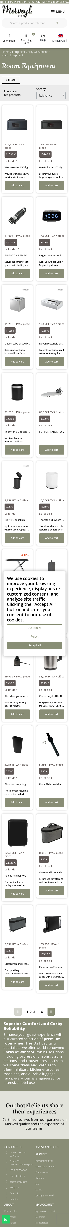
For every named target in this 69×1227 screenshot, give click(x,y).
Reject (34, 636)
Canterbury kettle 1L (51, 696)
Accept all (34, 645)
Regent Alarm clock (50, 255)
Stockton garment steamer (20, 696)
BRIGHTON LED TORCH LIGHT (22, 255)
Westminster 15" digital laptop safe (25, 167)
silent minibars (15, 1069)
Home (5, 52)
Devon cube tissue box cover (21, 343)
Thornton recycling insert (19, 784)
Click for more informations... (52, 1)
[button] (11, 80)
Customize (34, 628)
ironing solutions (49, 1052)
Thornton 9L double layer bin (21, 431)
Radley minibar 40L (15, 875)
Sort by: (41, 89)
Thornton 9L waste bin (52, 520)
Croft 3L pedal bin (15, 520)
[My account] (9, 38)
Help (43, 39)
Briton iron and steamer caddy (22, 963)
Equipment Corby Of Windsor (30, 52)
